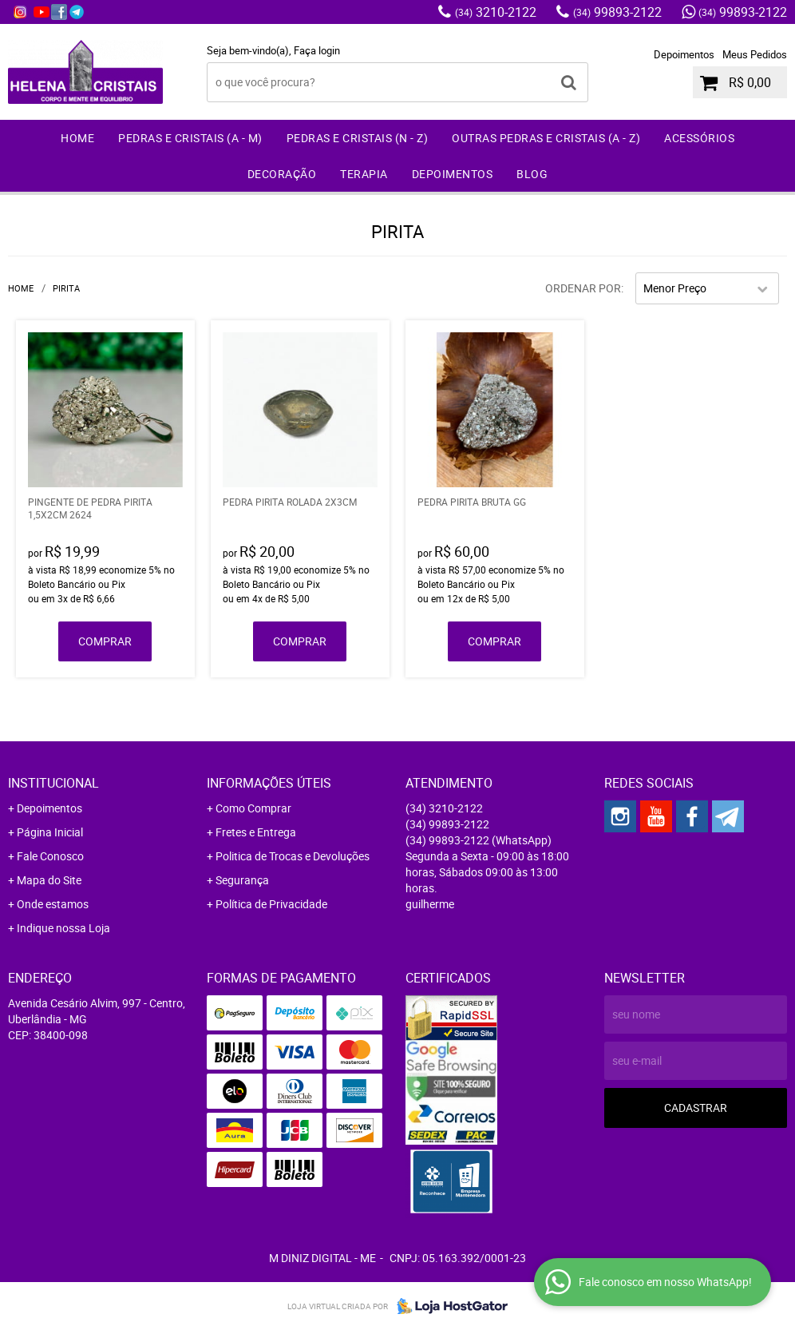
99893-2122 (617, 12)
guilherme (429, 903)
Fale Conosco (50, 856)
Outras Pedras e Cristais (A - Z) (546, 137)
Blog (532, 173)
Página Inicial (50, 832)
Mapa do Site (49, 879)
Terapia (364, 173)
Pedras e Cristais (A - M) (190, 137)
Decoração (282, 173)
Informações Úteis (269, 783)
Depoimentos (684, 54)
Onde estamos (53, 903)
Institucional (53, 783)
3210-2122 (495, 12)
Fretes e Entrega (256, 832)
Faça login (317, 50)
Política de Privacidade (271, 903)
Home (77, 137)
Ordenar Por (583, 288)
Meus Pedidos (754, 54)
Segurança (242, 879)
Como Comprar (253, 808)
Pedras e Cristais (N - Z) (358, 137)
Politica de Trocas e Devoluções (293, 856)
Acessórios (699, 137)
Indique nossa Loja (63, 927)
